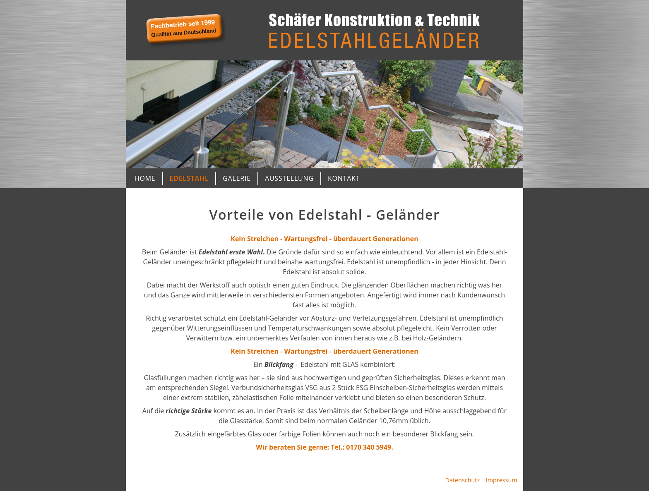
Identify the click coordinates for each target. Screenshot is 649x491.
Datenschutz (462, 480)
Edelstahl (189, 178)
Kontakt (344, 178)
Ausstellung (289, 178)
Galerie (237, 178)
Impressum (501, 480)
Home (145, 178)
